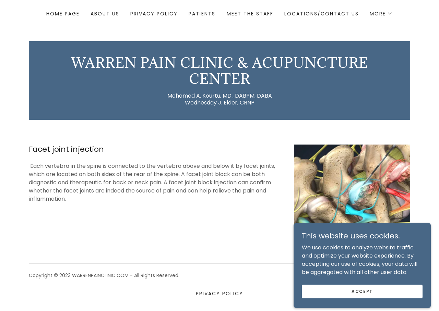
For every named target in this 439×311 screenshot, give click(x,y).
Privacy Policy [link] (154, 13)
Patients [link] (202, 13)
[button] (381, 14)
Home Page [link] (63, 13)
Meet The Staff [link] (250, 13)
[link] (219, 82)
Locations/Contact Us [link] (321, 13)
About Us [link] (105, 13)
